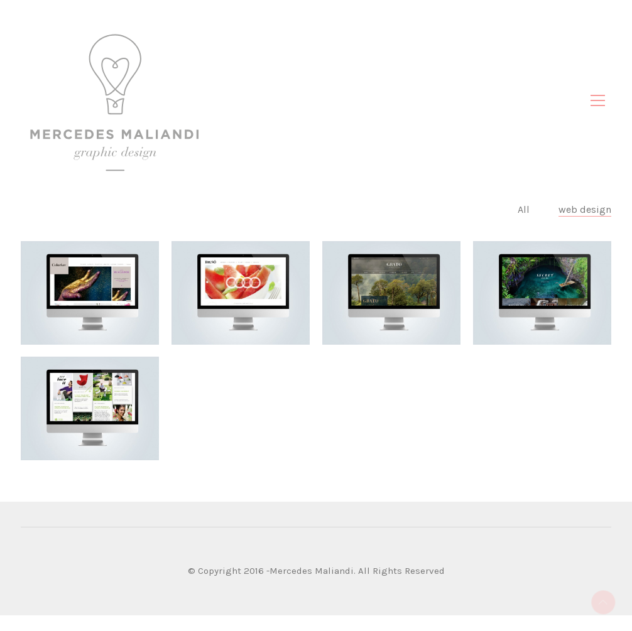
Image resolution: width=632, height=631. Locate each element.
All (525, 225)
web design (584, 225)
